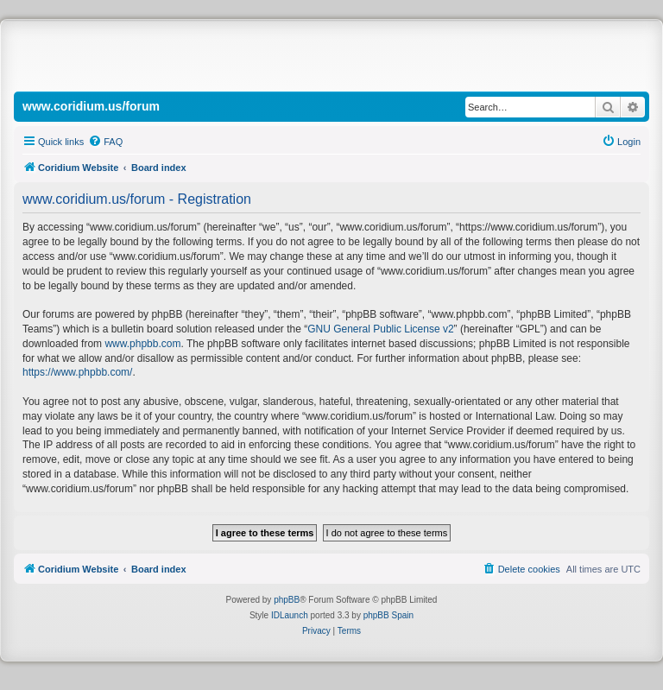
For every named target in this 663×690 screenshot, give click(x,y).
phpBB (287, 600)
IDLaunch (289, 615)
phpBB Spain (388, 615)
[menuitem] (105, 141)
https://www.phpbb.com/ (77, 372)
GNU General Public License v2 (380, 329)
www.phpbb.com (142, 344)
